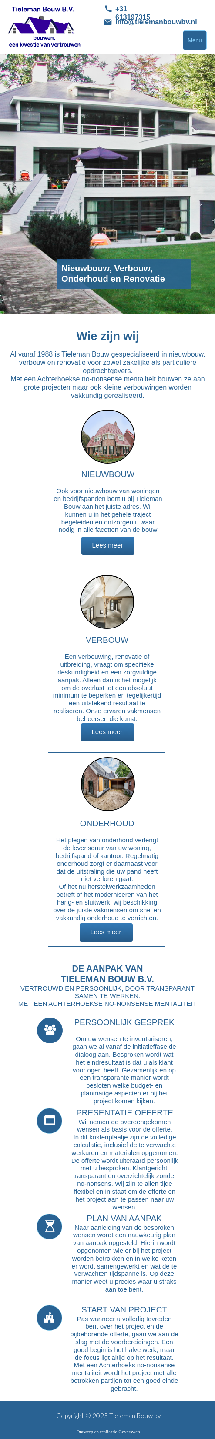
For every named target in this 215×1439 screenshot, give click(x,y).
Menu (195, 40)
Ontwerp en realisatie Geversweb (108, 1431)
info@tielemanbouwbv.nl (156, 22)
